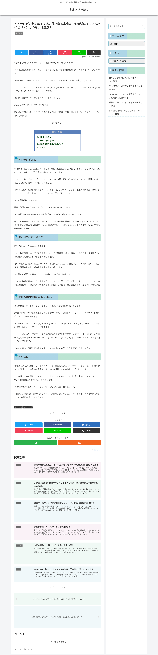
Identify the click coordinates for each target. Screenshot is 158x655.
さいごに (43, 148)
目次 (54, 132)
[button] (94, 52)
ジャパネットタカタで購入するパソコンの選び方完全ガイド (125, 96)
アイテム (18, 407)
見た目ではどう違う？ (48, 141)
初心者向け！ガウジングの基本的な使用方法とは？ (125, 88)
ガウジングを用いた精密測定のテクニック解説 (125, 79)
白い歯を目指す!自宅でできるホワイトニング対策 (126, 112)
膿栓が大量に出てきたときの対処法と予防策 (125, 104)
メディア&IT (28, 407)
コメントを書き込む (57, 642)
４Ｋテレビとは (46, 137)
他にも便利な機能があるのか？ (52, 144)
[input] (126, 26)
